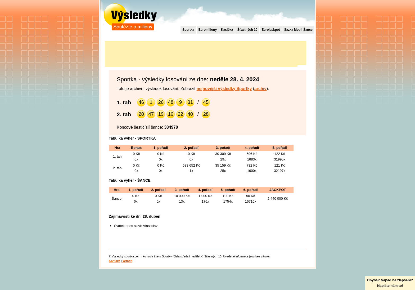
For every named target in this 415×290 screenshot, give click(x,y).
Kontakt (114, 260)
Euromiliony (208, 30)
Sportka (188, 30)
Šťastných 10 (247, 30)
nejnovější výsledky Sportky (224, 88)
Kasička (227, 30)
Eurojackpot (270, 30)
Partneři (126, 260)
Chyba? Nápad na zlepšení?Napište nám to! (390, 283)
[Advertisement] (201, 53)
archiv (260, 88)
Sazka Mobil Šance (298, 30)
